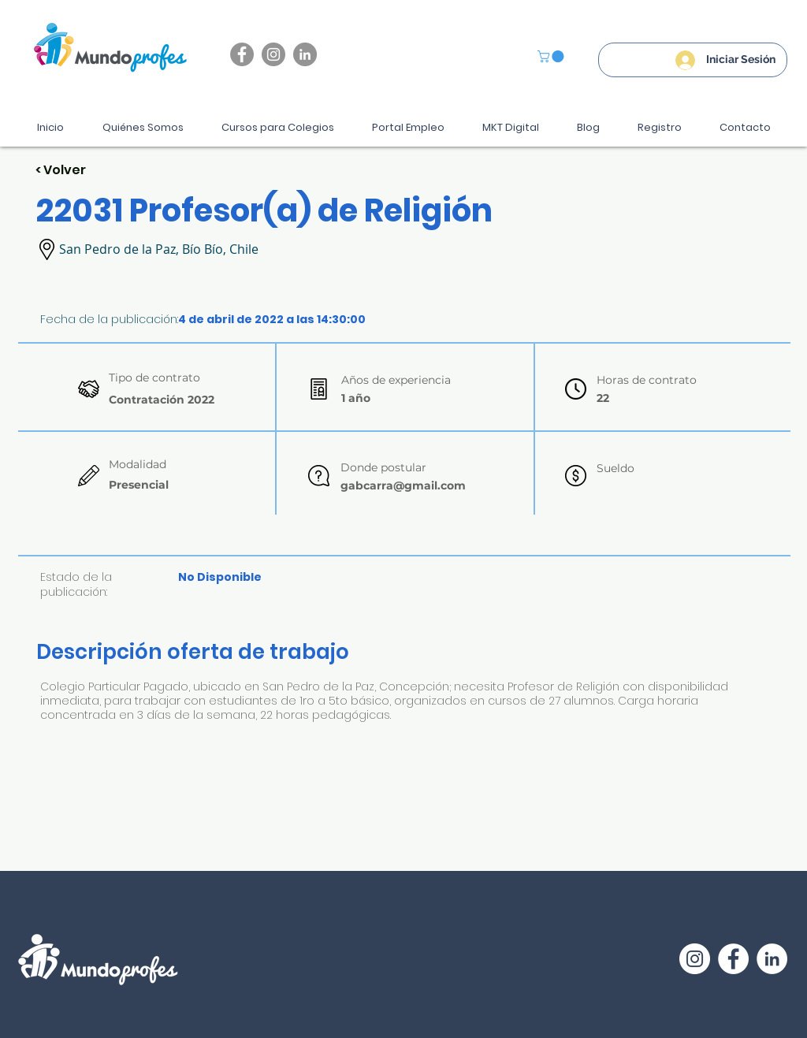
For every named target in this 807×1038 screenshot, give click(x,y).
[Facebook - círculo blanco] (733, 958)
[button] (552, 56)
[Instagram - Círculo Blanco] (694, 958)
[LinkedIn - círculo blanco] (772, 958)
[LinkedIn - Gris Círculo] (305, 54)
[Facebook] (242, 54)
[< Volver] (91, 170)
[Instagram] (273, 54)
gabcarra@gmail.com (403, 485)
